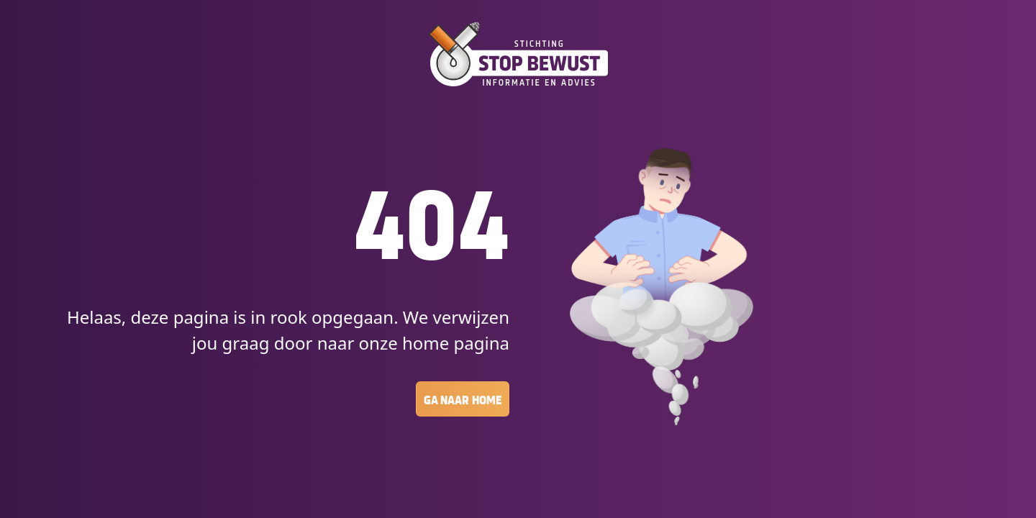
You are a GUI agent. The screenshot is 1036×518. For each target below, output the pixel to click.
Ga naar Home (462, 399)
